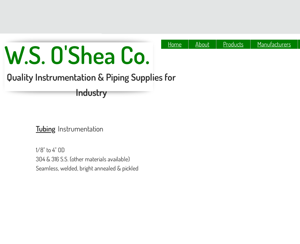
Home (174, 44)
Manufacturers (274, 44)
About (202, 44)
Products (233, 44)
